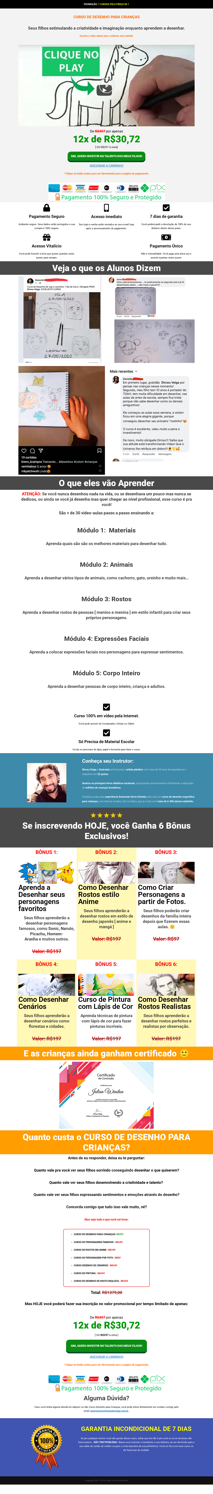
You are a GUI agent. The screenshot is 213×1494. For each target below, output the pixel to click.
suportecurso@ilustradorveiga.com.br (109, 1420)
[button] (106, 85)
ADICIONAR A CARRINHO (106, 171)
